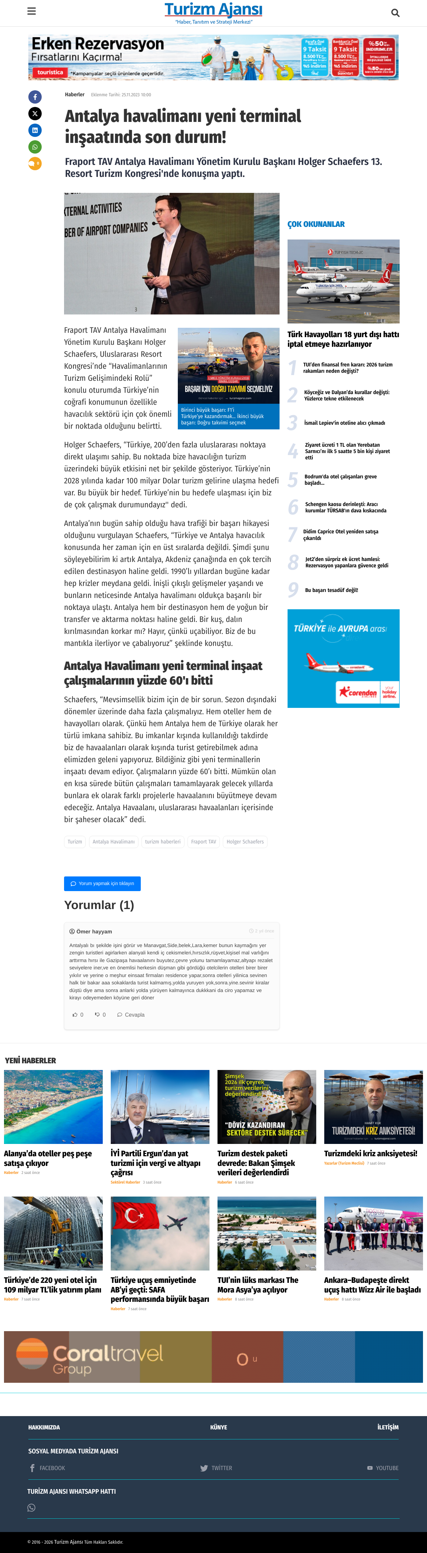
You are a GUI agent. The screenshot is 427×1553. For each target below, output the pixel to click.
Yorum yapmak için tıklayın (102, 883)
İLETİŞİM (388, 1427)
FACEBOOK (46, 1468)
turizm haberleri (162, 842)
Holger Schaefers (245, 842)
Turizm (75, 842)
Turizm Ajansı (68, 1542)
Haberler (74, 95)
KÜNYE (218, 1427)
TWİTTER (216, 1468)
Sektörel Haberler (125, 1182)
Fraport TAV (203, 842)
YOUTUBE (383, 1468)
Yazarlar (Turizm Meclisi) (344, 1163)
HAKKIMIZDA (44, 1427)
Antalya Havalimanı (114, 842)
